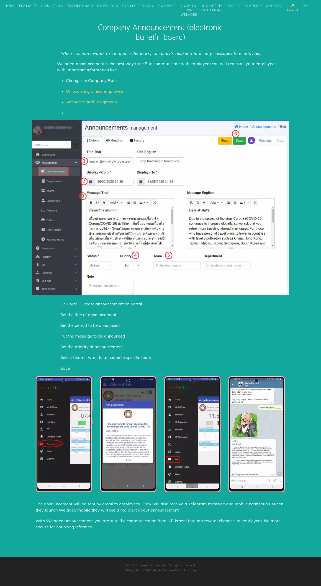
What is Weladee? (163, 570)
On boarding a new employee (94, 91)
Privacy (130, 570)
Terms (140, 570)
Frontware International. (152, 565)
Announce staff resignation (91, 102)
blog (193, 570)
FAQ (147, 570)
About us (183, 570)
